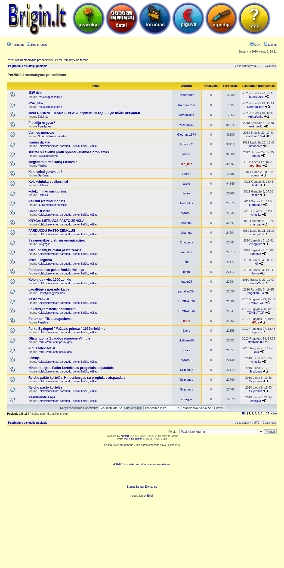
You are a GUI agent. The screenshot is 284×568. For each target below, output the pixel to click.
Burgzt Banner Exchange (142, 486)
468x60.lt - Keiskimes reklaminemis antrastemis (142, 464)
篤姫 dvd (35, 93)
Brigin (150, 495)
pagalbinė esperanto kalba (48, 289)
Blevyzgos (44, 244)
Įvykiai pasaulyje (48, 155)
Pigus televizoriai (41, 348)
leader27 (186, 281)
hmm (186, 271)
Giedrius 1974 (186, 134)
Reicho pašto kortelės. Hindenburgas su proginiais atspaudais (76, 378)
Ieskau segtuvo (40, 260)
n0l (186, 262)
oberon (186, 173)
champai (186, 222)
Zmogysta (186, 242)
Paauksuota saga (41, 397)
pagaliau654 (186, 291)
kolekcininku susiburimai (47, 191)
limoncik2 (186, 144)
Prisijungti (15, 44)
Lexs (186, 350)
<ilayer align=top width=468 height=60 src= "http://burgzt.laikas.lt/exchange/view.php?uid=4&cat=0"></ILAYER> (142, 477)
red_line (186, 164)
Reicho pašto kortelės (45, 387)
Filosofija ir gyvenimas (51, 293)
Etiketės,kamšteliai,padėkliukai (52, 309)
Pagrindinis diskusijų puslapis (27, 66)
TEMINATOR (186, 301)
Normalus (186, 203)
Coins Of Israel (39, 211)
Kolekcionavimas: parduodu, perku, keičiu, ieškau (67, 146)
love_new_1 (37, 103)
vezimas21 (186, 124)
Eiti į (245, 413)
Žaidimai (43, 116)
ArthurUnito (186, 115)
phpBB (125, 436)
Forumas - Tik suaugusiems (50, 319)
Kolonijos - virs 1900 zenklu (49, 280)
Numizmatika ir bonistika (52, 136)
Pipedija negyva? (41, 123)
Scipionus (186, 369)
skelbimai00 (187, 340)
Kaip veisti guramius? (45, 172)
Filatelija (43, 185)
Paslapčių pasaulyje (50, 97)
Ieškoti (270, 44)
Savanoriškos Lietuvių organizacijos (56, 240)
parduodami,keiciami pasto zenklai (55, 250)
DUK (255, 44)
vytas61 (186, 213)
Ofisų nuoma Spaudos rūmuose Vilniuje (59, 338)
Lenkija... (35, 358)
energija (186, 399)
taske (186, 183)
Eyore (186, 330)
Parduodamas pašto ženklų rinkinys (56, 270)
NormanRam (186, 105)
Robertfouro (187, 94)
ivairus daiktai (39, 142)
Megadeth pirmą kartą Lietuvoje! (53, 162)
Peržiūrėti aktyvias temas (71, 60)
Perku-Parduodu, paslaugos (55, 342)
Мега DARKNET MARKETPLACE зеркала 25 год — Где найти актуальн (84, 113)
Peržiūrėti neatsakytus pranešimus (30, 60)
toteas (187, 154)
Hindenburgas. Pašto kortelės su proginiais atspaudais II (72, 368)
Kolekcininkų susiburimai (48, 182)
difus (186, 320)
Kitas (274, 413)
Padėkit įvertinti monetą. (47, 201)
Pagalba (43, 322)
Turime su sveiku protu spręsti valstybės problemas (68, 152)
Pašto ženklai (38, 299)
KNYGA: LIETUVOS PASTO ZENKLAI (56, 221)
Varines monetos (41, 133)
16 (267, 413)
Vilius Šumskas (133, 439)
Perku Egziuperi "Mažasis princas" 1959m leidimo (67, 329)
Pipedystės (44, 126)
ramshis (186, 252)
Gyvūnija (43, 175)
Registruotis (37, 44)
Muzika (42, 165)
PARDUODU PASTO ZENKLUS (51, 231)
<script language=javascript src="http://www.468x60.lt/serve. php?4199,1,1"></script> (142, 455)
